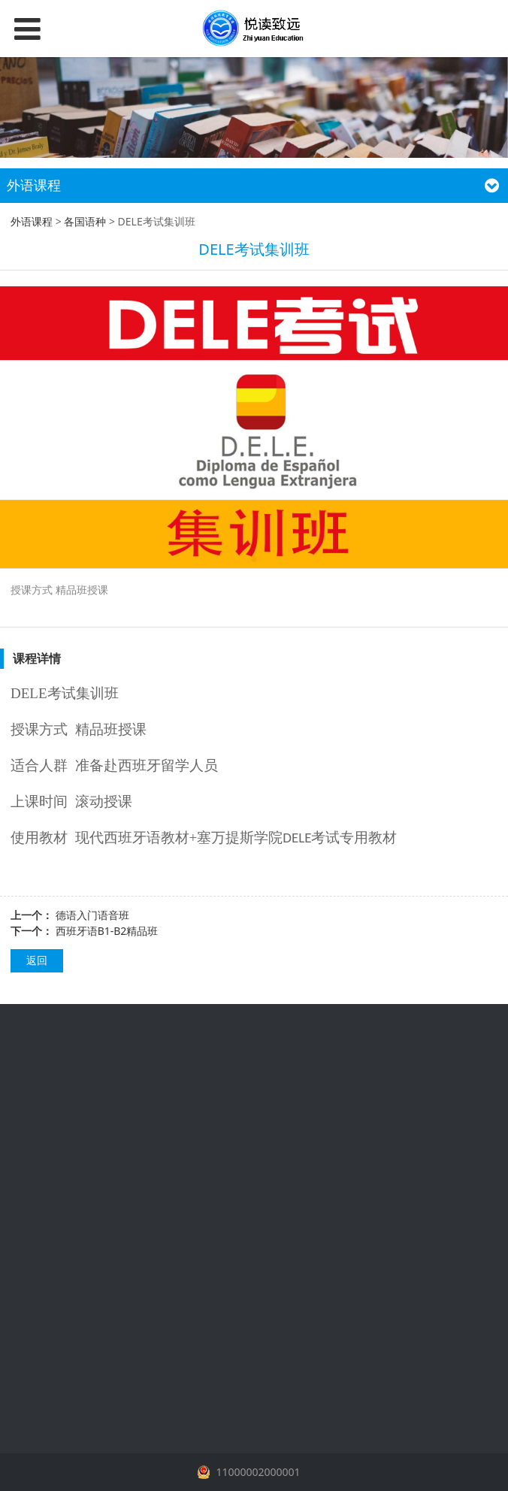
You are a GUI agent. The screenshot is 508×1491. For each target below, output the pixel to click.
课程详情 (37, 658)
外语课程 (32, 221)
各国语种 (85, 221)
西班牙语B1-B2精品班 (107, 931)
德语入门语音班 (92, 915)
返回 (36, 960)
